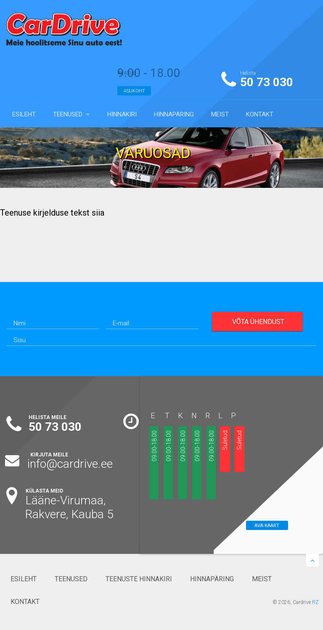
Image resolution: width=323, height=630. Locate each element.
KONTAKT (259, 114)
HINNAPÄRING (174, 114)
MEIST (220, 114)
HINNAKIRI (122, 114)
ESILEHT (24, 114)
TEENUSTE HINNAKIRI (139, 579)
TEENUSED (67, 114)
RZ (315, 602)
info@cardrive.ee (70, 464)
